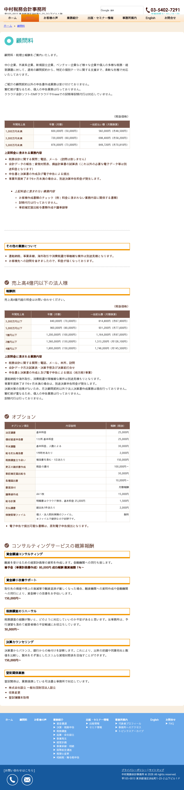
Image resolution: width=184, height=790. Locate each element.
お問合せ (170, 18)
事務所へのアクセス (130, 727)
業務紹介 (74, 18)
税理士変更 (63, 753)
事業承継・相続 (65, 746)
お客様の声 (51, 18)
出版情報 (94, 723)
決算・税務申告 (65, 727)
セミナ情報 (95, 727)
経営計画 (62, 742)
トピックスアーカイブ (131, 731)
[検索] (118, 10)
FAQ (171, 723)
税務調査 (62, 731)
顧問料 (31, 18)
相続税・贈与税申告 (68, 757)
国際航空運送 (64, 750)
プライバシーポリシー (134, 770)
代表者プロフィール (130, 723)
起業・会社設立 (65, 735)
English (150, 18)
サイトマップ (156, 770)
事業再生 (62, 738)
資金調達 (62, 723)
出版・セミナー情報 (100, 18)
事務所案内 (129, 18)
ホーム (13, 18)
